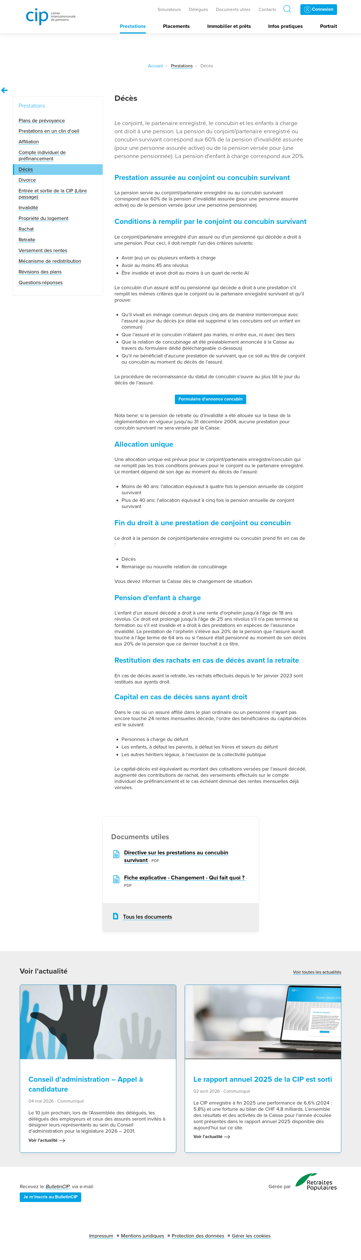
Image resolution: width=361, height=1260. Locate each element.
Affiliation (29, 142)
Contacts (267, 9)
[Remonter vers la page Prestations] (4, 90)
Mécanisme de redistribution (50, 261)
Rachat (26, 229)
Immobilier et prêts (229, 26)
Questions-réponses (41, 282)
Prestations (133, 26)
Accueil (155, 66)
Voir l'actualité (46, 1140)
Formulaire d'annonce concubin (211, 399)
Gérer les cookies (251, 1236)
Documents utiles (233, 9)
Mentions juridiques (142, 1236)
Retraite (27, 240)
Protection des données (198, 1236)
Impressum (101, 1236)
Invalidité (28, 207)
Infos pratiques (285, 26)
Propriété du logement (43, 218)
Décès (26, 169)
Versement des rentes (43, 250)
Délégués (198, 9)
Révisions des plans (40, 272)
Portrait (328, 26)
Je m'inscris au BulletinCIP (50, 1197)
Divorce (27, 180)
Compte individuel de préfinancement (42, 155)
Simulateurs (169, 9)
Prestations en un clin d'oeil (49, 131)
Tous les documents (147, 917)
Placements (176, 26)
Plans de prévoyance (42, 120)
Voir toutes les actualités (317, 972)
